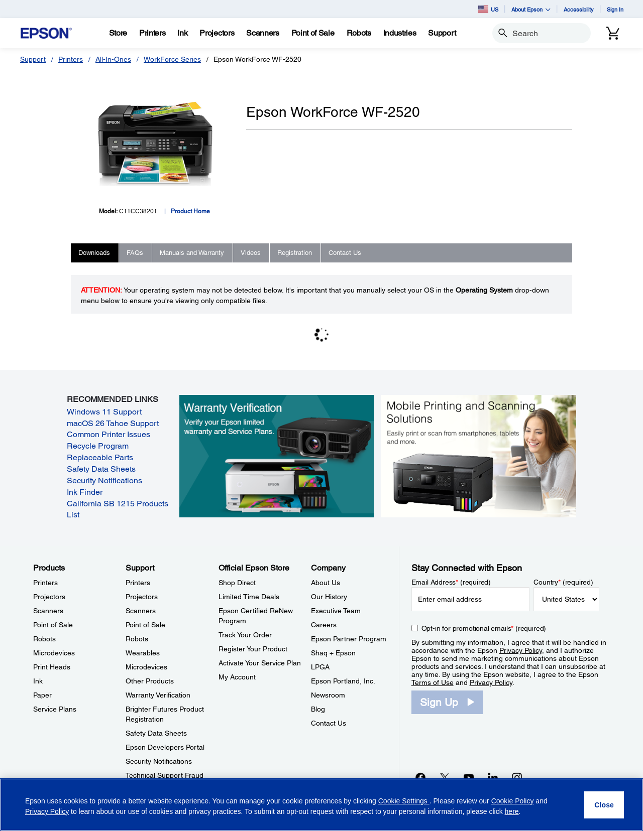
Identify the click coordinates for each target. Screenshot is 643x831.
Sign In (615, 9)
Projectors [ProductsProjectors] (49, 597)
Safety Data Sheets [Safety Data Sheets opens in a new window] (101, 469)
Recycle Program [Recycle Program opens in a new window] (98, 446)
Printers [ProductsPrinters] (45, 583)
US (488, 9)
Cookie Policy (512, 801)
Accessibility (579, 9)
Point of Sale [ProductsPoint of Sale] (53, 625)
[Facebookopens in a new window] (420, 777)
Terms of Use (432, 682)
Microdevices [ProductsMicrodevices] (54, 653)
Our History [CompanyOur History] (329, 597)
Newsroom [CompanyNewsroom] (328, 695)
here (512, 811)
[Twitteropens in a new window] (445, 777)
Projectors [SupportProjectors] (142, 597)
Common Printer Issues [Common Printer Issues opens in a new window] (108, 434)
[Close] (604, 804)
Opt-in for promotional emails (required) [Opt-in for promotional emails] (484, 628)
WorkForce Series (172, 59)
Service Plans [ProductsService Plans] (54, 709)
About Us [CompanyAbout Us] (325, 583)
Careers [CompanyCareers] (324, 625)
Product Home (190, 211)
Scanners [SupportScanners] (141, 611)
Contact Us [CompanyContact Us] (328, 723)
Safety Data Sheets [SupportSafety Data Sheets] (156, 733)
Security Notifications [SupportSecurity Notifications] (159, 761)
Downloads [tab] (94, 252)
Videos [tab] (251, 252)
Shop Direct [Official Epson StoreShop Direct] (237, 583)
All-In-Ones (113, 59)
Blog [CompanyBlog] (318, 709)
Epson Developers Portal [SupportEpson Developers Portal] (165, 747)
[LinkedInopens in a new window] (493, 777)
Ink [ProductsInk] (38, 681)
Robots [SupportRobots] (137, 639)
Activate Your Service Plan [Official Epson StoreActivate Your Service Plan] (260, 663)
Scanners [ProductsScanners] (48, 611)
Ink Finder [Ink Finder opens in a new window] (84, 492)
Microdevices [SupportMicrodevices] (146, 667)
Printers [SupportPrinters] (138, 583)
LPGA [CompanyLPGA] (320, 667)
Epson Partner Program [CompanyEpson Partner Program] (348, 639)
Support (33, 59)
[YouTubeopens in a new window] (469, 777)
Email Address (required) (451, 582)
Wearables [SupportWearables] (143, 653)
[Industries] (399, 33)
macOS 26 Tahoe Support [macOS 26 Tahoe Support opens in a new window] (113, 423)
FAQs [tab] (135, 252)
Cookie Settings (404, 801)
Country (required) (563, 582)
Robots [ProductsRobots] (44, 639)
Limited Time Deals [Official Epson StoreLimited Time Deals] (249, 597)
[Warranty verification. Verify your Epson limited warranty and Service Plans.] (276, 456)
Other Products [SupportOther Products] (150, 681)
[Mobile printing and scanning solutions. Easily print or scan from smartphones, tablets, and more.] (478, 456)
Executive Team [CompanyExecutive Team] (336, 611)
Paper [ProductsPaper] (42, 695)
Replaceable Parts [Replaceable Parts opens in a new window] (100, 457)
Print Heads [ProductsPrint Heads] (51, 667)
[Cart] (613, 33)
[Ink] (182, 33)
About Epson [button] (531, 9)
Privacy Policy (520, 650)
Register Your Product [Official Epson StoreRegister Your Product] (253, 649)
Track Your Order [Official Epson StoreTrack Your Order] (245, 635)
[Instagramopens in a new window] (517, 777)
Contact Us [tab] (345, 252)
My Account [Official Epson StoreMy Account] (237, 677)
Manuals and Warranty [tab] (192, 252)
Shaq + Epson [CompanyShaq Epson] (333, 653)
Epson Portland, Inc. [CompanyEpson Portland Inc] (343, 681)
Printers (70, 59)
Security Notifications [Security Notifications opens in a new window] (104, 480)
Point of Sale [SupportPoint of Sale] (145, 625)
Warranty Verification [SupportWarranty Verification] (158, 695)
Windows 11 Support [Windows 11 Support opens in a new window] (104, 412)
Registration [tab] (294, 252)
